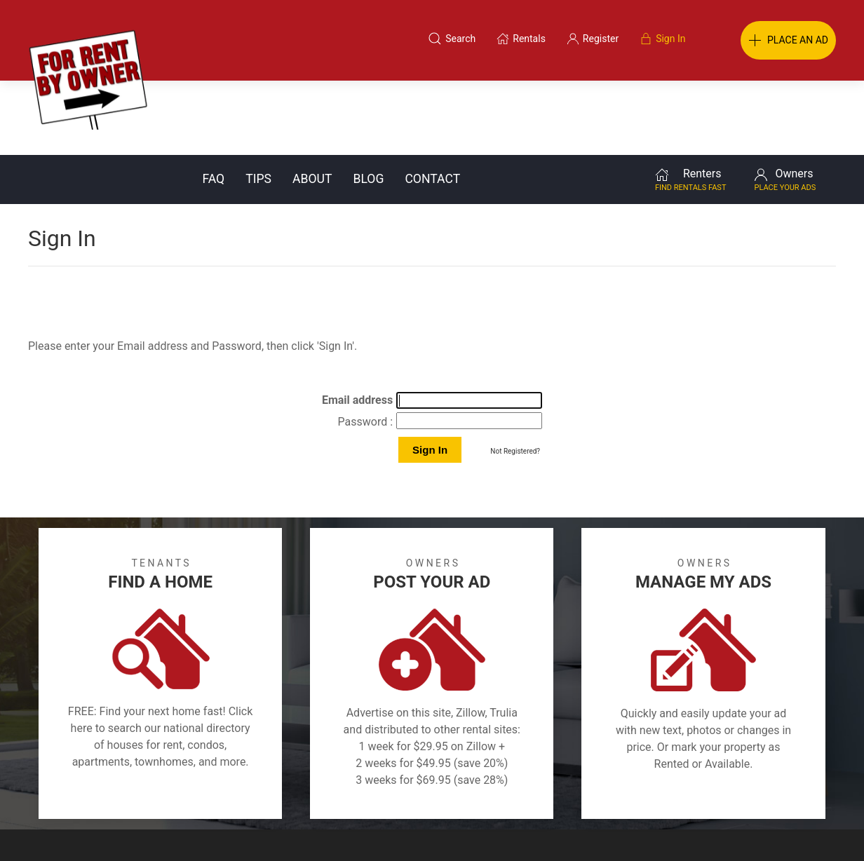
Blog (368, 104)
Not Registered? (515, 377)
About (312, 104)
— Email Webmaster (809, 828)
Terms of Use (287, 793)
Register (667, 793)
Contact (432, 104)
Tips (258, 104)
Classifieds (203, 793)
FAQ (213, 104)
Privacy (441, 793)
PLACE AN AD (788, 41)
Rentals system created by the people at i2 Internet (653, 828)
